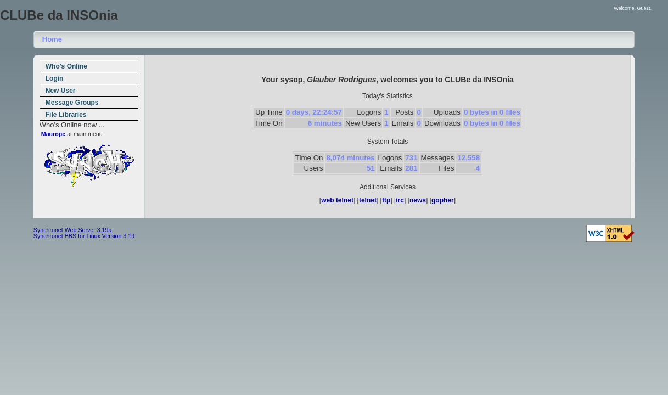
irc (400, 200)
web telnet (337, 200)
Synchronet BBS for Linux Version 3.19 (83, 236)
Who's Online (66, 66)
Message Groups (72, 102)
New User (61, 90)
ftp (386, 200)
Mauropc (53, 134)
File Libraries (66, 115)
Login (55, 78)
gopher (442, 200)
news (417, 200)
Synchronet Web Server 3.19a (72, 230)
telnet (368, 200)
